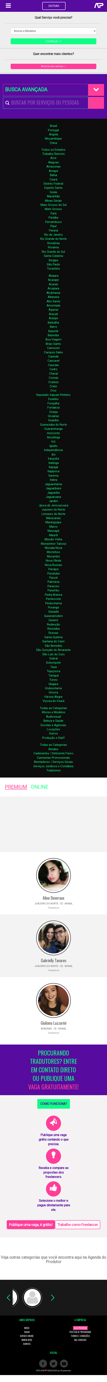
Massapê (53, 531)
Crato (53, 386)
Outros (53, 733)
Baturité (53, 331)
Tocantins (53, 268)
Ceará (53, 179)
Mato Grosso (53, 209)
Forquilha (53, 403)
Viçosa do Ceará (53, 701)
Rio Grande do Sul (53, 251)
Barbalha (53, 322)
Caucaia (53, 365)
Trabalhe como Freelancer (77, 1225)
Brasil (53, 126)
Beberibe (53, 335)
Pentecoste (53, 599)
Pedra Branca (53, 595)
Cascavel (53, 360)
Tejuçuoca (53, 671)
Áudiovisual (53, 716)
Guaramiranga (53, 429)
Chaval (53, 373)
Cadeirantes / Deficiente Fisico (53, 753)
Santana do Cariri (53, 641)
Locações (53, 729)
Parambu (53, 590)
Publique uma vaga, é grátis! (31, 1225)
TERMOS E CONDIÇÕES (80, 1336)
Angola (53, 134)
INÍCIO (26, 1328)
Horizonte (53, 433)
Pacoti (53, 577)
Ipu (53, 454)
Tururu (53, 679)
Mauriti (53, 535)
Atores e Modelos (53, 712)
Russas (53, 633)
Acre (53, 158)
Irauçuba (53, 458)
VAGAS (27, 1332)
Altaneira (53, 297)
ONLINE (39, 787)
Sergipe (53, 260)
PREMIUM (16, 787)
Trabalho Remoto (53, 154)
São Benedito (53, 646)
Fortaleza (53, 407)
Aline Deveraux (53, 898)
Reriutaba (53, 628)
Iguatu (53, 446)
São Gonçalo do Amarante (53, 650)
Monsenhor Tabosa (53, 543)
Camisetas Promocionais (53, 757)
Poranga (53, 607)
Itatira (53, 480)
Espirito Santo (53, 188)
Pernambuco (53, 222)
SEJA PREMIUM (80, 1328)
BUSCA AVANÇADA (26, 90)
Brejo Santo (53, 344)
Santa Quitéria (53, 637)
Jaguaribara (53, 488)
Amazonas (53, 166)
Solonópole (53, 662)
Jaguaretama (53, 484)
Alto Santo (53, 301)
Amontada (53, 305)
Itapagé (53, 467)
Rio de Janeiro (53, 234)
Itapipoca (53, 471)
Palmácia (53, 582)
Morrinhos (53, 552)
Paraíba (53, 217)
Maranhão (53, 196)
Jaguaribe (53, 492)
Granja (53, 412)
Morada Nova (53, 548)
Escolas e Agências (53, 725)
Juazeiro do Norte (53, 509)
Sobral (53, 658)
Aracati (53, 314)
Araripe (53, 318)
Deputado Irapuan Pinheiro (53, 395)
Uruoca (53, 692)
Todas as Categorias (53, 708)
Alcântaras (53, 293)
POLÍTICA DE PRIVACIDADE (80, 1332)
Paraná (53, 230)
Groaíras (53, 416)
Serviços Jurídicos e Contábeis (53, 766)
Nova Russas (53, 565)
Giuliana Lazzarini (53, 1023)
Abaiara (53, 276)
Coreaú (53, 378)
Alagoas (53, 162)
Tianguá (53, 675)
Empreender (66, 1371)
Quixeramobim (53, 616)
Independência (53, 450)
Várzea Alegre (53, 697)
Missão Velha (53, 539)
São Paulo (53, 264)
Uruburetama (53, 688)
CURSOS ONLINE (27, 1336)
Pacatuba (53, 573)
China (53, 143)
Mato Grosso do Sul (53, 205)
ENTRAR (54, 6)
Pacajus (53, 569)
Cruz (53, 390)
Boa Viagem (53, 339)
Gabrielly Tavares (53, 960)
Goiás (53, 192)
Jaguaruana (53, 497)
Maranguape (53, 522)
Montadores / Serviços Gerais (53, 762)
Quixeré (53, 620)
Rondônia (53, 243)
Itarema (53, 475)
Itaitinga (53, 463)
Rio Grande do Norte (53, 239)
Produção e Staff (53, 738)
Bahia (53, 175)
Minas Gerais (53, 200)
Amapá (53, 171)
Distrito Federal (53, 183)
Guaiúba (53, 420)
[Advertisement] (53, 824)
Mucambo (53, 556)
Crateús (53, 382)
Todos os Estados (53, 149)
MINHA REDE (27, 1340)
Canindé (53, 356)
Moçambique (53, 138)
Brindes (53, 749)
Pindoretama (53, 603)
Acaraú (53, 284)
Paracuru (53, 586)
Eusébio (53, 399)
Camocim (53, 348)
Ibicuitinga (53, 437)
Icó (53, 441)
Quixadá (53, 611)
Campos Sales (53, 352)
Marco (53, 526)
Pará (53, 213)
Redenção (53, 624)
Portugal (53, 130)
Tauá (53, 667)
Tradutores (53, 770)
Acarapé (53, 280)
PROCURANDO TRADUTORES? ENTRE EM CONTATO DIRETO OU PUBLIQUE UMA (53, 1070)
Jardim (53, 501)
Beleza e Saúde (53, 721)
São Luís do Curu (53, 654)
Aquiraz (53, 309)
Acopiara (53, 288)
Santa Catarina (53, 256)
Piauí (53, 226)
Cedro (53, 369)
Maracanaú (53, 518)
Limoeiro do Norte (53, 514)
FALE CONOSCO (80, 1340)
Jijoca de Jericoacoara (53, 505)
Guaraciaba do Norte (53, 424)
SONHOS (26, 1343)
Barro (53, 327)
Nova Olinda (53, 560)
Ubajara (53, 684)
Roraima (53, 247)
